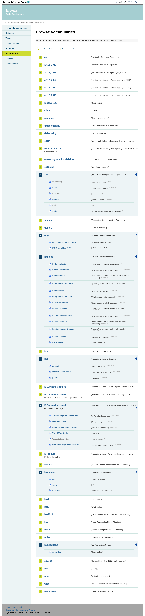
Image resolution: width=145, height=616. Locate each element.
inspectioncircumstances (63, 372)
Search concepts (68, 49)
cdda (47, 110)
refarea (55, 199)
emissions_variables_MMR (64, 242)
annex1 (55, 366)
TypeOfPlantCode (60, 433)
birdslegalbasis (59, 264)
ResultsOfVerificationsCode (64, 427)
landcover (49, 472)
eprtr (47, 141)
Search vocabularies (47, 49)
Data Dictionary (27, 22)
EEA (17, 2)
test (46, 568)
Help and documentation (16, 28)
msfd (47, 529)
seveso (48, 561)
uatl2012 (56, 490)
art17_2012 (50, 87)
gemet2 (48, 227)
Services (9, 58)
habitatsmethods (59, 321)
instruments (57, 342)
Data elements (12, 43)
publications (51, 545)
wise (46, 584)
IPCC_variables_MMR (61, 248)
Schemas (9, 48)
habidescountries (60, 302)
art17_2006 (50, 80)
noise (47, 537)
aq (45, 57)
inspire (48, 464)
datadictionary (52, 126)
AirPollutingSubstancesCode (65, 415)
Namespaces (11, 64)
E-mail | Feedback (14, 607)
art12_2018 (50, 72)
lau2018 (48, 514)
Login (116, 2)
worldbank (50, 591)
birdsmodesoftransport (62, 283)
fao (46, 174)
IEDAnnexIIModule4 (55, 405)
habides (48, 257)
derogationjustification (62, 296)
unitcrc (55, 211)
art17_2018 (50, 95)
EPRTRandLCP (52, 148)
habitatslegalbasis (60, 308)
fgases (48, 220)
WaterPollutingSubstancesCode (66, 445)
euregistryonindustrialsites (59, 159)
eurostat (48, 167)
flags (54, 188)
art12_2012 (50, 65)
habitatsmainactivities (62, 316)
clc (53, 479)
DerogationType (59, 421)
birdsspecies (58, 291)
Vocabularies (11, 53)
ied (46, 359)
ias (46, 351)
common (49, 118)
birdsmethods (58, 276)
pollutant (56, 378)
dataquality (50, 133)
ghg (46, 235)
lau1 (46, 499)
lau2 (46, 507)
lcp (46, 522)
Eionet (16, 22)
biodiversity (50, 103)
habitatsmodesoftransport (63, 329)
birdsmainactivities (60, 270)
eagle (54, 485)
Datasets (9, 33)
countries (56, 552)
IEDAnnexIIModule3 (55, 394)
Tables (8, 38)
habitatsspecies (59, 337)
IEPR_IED (49, 454)
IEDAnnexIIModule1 (55, 387)
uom (46, 576)
